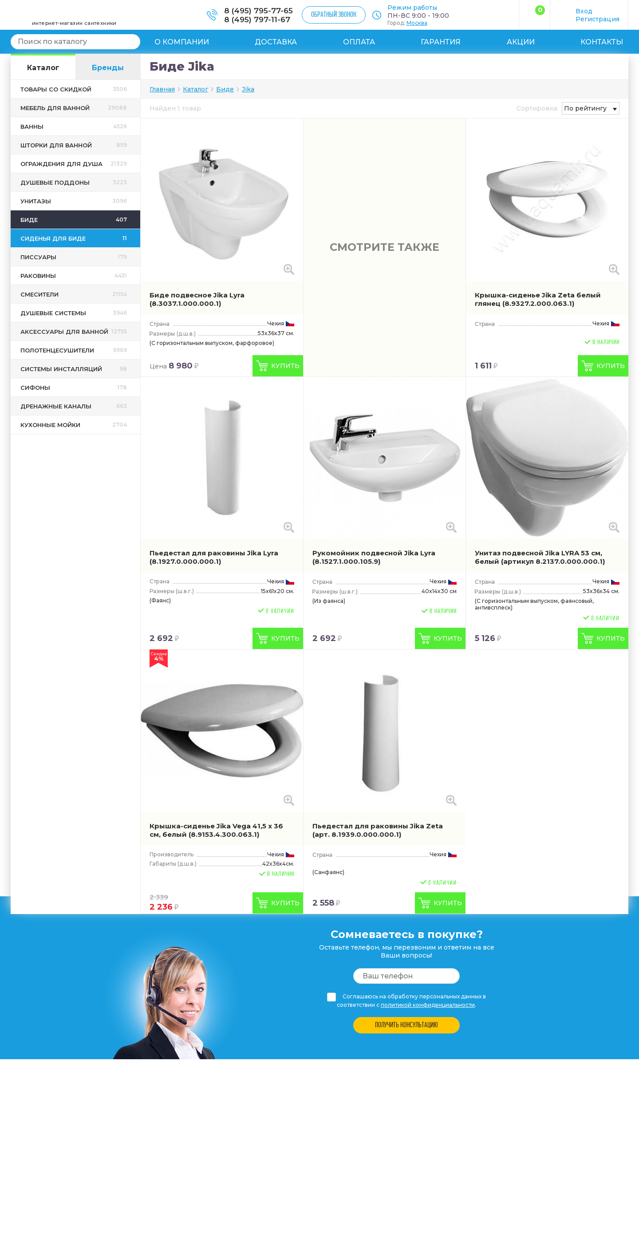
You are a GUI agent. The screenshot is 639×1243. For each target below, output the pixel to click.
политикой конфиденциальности (428, 1005)
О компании (181, 42)
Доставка (276, 42)
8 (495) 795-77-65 (258, 10)
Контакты (601, 42)
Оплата (359, 42)
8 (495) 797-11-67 (257, 19)
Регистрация (597, 19)
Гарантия (441, 42)
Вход (584, 11)
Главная (162, 89)
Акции (521, 42)
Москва (416, 23)
